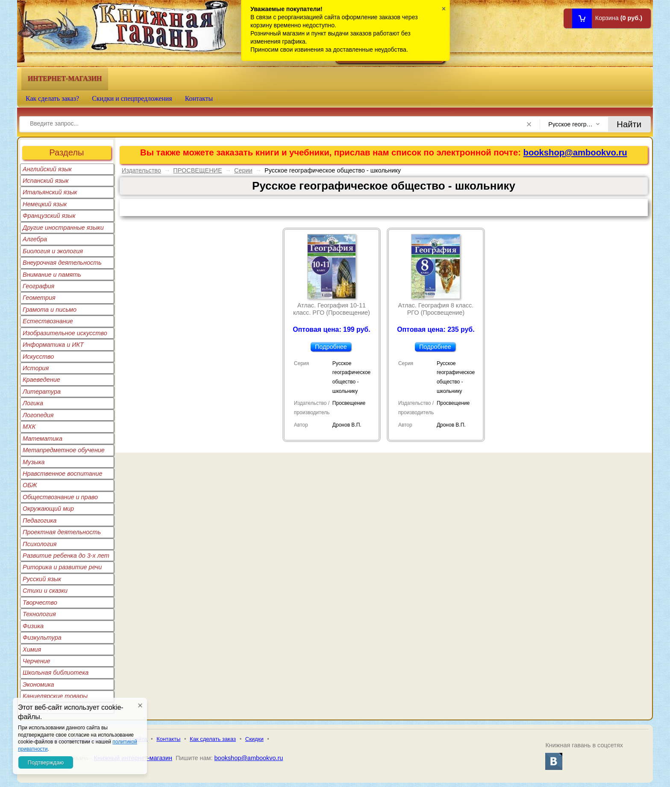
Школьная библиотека (55, 672)
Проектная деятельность (62, 532)
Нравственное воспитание (63, 473)
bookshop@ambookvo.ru (575, 152)
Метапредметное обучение (64, 450)
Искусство (38, 356)
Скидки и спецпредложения (132, 98)
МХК (29, 426)
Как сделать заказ (213, 739)
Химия (32, 649)
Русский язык (42, 579)
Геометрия (39, 297)
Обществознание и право (60, 497)
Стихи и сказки (45, 590)
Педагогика (39, 520)
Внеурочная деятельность (62, 262)
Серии (243, 170)
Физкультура (42, 637)
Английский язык (47, 169)
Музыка (34, 462)
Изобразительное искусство (65, 333)
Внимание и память (52, 274)
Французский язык (49, 215)
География (38, 286)
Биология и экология (53, 251)
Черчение (36, 661)
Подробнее (331, 346)
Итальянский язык (50, 192)
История (36, 368)
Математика (42, 438)
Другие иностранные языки (63, 227)
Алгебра (35, 239)
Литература (42, 391)
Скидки (254, 739)
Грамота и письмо (49, 309)
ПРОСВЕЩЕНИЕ (197, 170)
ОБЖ (30, 485)
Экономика (38, 684)
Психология (40, 544)
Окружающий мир (48, 508)
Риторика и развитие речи (62, 567)
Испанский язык (46, 180)
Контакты (199, 98)
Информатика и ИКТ (53, 344)
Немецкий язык (45, 204)
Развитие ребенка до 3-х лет (66, 555)
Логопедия (38, 415)
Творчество (40, 602)
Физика (33, 626)
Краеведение (41, 379)
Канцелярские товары (55, 696)
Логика (33, 403)
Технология (39, 614)
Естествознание (48, 321)
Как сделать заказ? (52, 98)
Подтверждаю (46, 762)
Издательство (141, 170)
